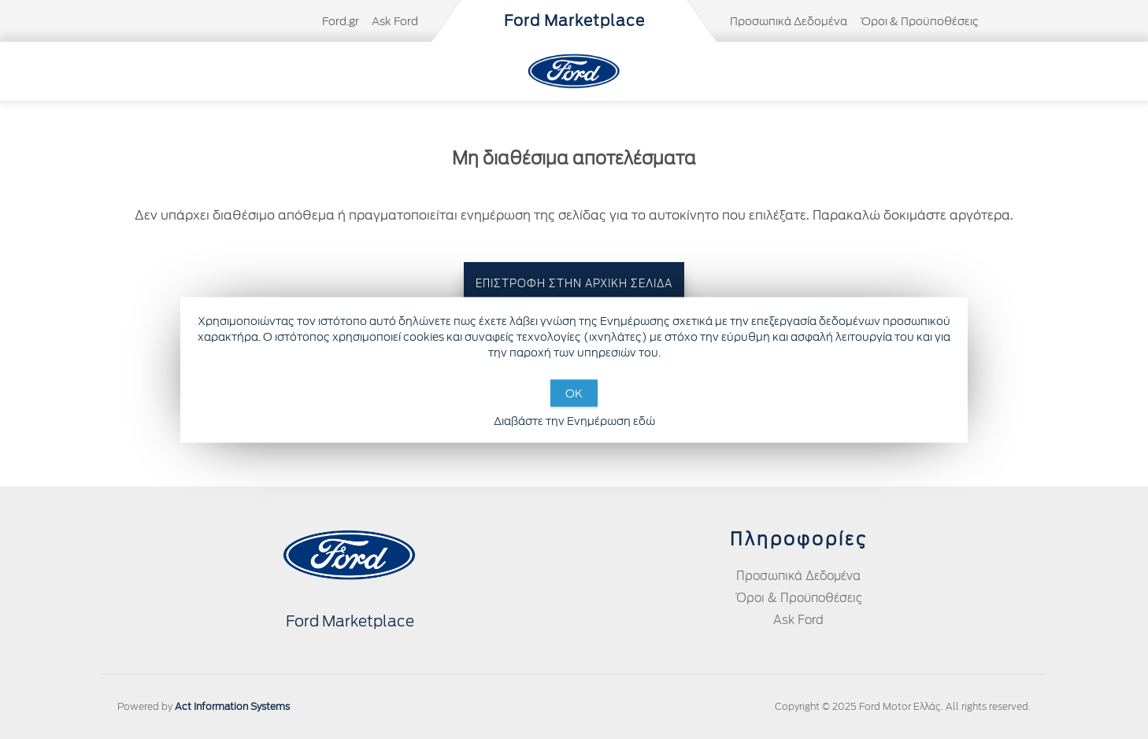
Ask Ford (395, 21)
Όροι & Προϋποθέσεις (919, 21)
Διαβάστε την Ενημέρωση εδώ (574, 420)
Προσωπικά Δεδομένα (788, 21)
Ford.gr (340, 21)
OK (574, 392)
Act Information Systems (232, 706)
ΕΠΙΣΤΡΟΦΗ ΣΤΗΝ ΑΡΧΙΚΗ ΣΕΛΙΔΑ (574, 284)
